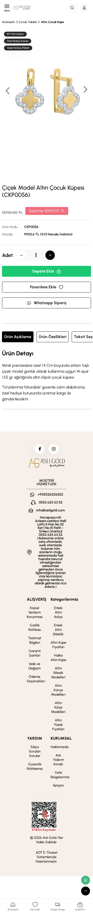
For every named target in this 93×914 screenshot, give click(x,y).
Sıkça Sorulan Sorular (35, 751)
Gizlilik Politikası (34, 627)
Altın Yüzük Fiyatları (58, 724)
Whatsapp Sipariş (46, 302)
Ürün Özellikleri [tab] (52, 336)
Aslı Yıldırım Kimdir (58, 759)
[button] (85, 90)
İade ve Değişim (35, 666)
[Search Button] (72, 7)
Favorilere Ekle (46, 287)
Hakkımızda (59, 747)
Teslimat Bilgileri (34, 640)
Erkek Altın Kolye (58, 612)
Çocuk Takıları (28, 22)
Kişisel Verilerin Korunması (35, 612)
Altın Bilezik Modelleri (58, 672)
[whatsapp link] (85, 880)
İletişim (58, 785)
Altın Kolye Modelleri (58, 707)
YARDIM (34, 738)
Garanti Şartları (35, 653)
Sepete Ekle (46, 271)
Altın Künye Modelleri (58, 690)
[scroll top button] (85, 891)
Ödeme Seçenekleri (36, 679)
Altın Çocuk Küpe (52, 22)
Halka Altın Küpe (58, 657)
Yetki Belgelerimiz (60, 775)
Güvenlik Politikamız (35, 766)
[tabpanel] (46, 376)
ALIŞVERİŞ (36, 599)
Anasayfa (8, 22)
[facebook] (40, 449)
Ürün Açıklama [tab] (17, 336)
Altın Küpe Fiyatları (58, 644)
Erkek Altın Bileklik (58, 629)
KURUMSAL (61, 738)
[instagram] (54, 449)
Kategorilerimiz (64, 599)
